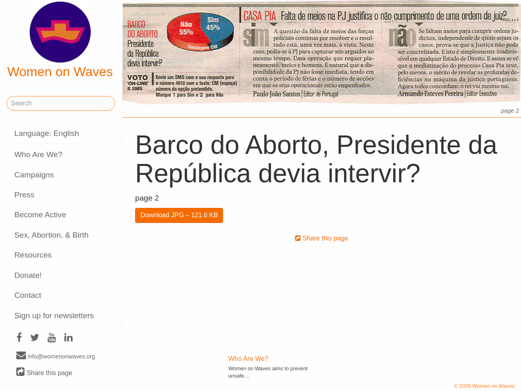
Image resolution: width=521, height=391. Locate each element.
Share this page (44, 372)
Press (24, 194)
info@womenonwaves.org (55, 356)
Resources (33, 255)
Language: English (46, 133)
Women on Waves (60, 40)
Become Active (40, 214)
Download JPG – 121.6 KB (179, 215)
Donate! (28, 275)
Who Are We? (38, 154)
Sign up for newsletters (54, 315)
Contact (27, 295)
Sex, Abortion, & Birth (51, 235)
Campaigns (34, 174)
